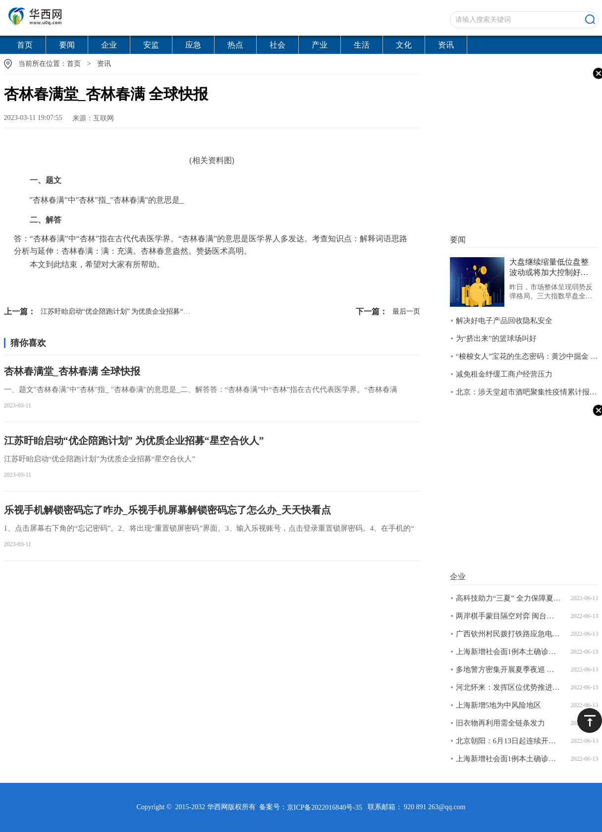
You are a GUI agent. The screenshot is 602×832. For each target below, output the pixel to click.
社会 (277, 45)
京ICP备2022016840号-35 (324, 807)
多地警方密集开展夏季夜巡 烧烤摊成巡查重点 (508, 669)
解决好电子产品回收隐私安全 (504, 321)
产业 (320, 45)
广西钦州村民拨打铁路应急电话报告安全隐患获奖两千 (508, 634)
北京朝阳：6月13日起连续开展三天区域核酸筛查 (508, 741)
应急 (193, 45)
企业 (109, 45)
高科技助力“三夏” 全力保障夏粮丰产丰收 (508, 598)
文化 (404, 45)
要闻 (67, 45)
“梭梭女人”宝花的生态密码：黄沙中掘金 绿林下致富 (527, 356)
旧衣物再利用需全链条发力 (500, 723)
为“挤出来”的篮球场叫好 (496, 338)
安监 (151, 45)
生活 (362, 45)
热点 (235, 45)
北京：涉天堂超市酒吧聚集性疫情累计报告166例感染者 (527, 392)
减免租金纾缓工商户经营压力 (504, 374)
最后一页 (388, 311)
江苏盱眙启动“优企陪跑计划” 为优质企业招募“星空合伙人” (112, 311)
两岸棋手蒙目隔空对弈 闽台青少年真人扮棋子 (508, 616)
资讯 (446, 45)
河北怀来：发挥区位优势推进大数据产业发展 (508, 687)
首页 (25, 45)
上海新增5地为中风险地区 (499, 705)
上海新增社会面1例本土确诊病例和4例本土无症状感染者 (508, 652)
